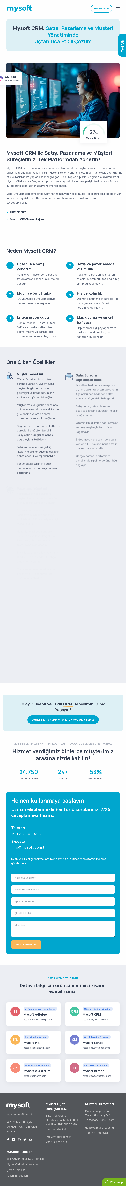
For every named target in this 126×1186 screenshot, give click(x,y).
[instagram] (19, 1140)
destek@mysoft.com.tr (99, 1127)
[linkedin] (13, 1140)
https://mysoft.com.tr (19, 1114)
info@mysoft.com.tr (28, 847)
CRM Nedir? (18, 212)
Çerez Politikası (16, 1170)
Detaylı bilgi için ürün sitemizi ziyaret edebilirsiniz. (63, 719)
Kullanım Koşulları (17, 1175)
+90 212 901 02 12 (26, 833)
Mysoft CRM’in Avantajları (27, 219)
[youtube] (30, 1140)
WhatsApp (114, 1182)
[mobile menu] (118, 8)
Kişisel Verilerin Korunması (22, 1164)
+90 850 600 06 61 (96, 1133)
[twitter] (24, 1140)
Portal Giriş (101, 8)
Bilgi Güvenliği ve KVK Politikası (25, 1159)
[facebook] (8, 1140)
